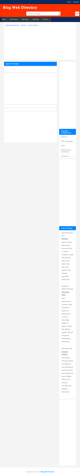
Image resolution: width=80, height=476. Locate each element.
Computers (65, 156)
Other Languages (67, 141)
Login (69, 2)
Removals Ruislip (67, 348)
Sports (23, 25)
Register (76, 2)
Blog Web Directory (12, 25)
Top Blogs (35, 19)
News (63, 145)
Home (4, 19)
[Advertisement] (40, 42)
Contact (45, 19)
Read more (65, 279)
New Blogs (25, 19)
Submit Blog (14, 19)
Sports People (33, 25)
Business (64, 137)
